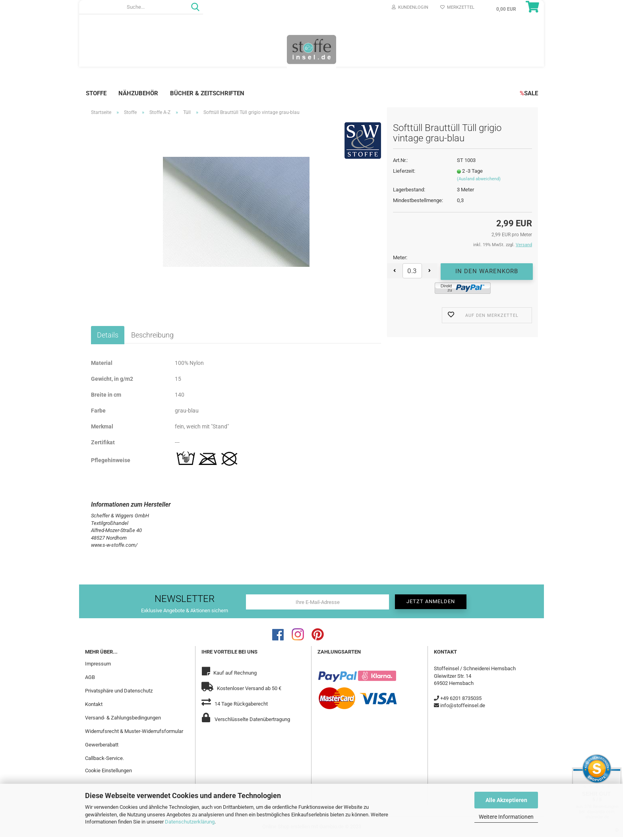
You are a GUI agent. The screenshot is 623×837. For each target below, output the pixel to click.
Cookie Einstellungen (108, 770)
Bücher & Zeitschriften (207, 93)
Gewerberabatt (101, 745)
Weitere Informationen (506, 817)
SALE (529, 93)
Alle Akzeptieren (506, 800)
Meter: (400, 257)
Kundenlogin (410, 7)
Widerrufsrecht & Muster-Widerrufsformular (134, 731)
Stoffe (96, 93)
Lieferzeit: (404, 171)
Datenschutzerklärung (190, 822)
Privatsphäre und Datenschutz (119, 691)
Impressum (98, 664)
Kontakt (94, 704)
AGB (90, 677)
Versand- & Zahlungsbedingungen (123, 718)
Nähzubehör (138, 93)
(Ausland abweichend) (479, 178)
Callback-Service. (104, 758)
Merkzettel (457, 7)
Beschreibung (152, 335)
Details (107, 335)
